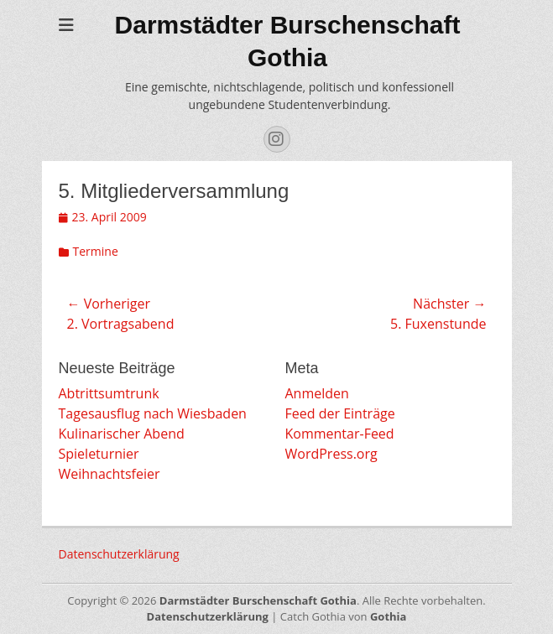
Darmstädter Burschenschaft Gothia (258, 600)
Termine (95, 251)
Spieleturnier (99, 453)
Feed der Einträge (340, 413)
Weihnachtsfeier (109, 474)
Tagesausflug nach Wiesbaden (153, 413)
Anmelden (317, 393)
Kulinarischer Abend (122, 433)
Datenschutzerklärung (119, 554)
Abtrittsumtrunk (109, 393)
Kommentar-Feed (339, 433)
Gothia (388, 616)
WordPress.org (331, 453)
